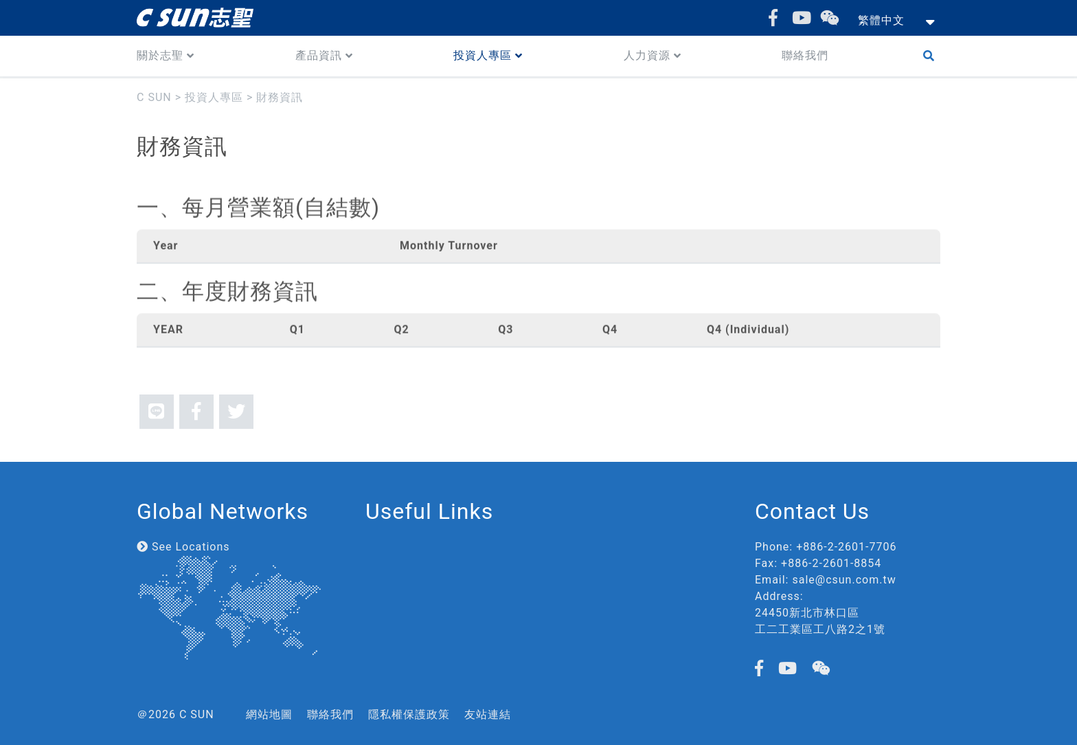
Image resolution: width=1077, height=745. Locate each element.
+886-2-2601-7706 (846, 546)
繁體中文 (881, 20)
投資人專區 (482, 55)
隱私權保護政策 (409, 714)
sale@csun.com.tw (844, 579)
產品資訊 (318, 55)
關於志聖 (160, 55)
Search (931, 56)
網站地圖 (269, 714)
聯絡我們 (805, 55)
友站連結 (487, 714)
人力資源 (647, 55)
